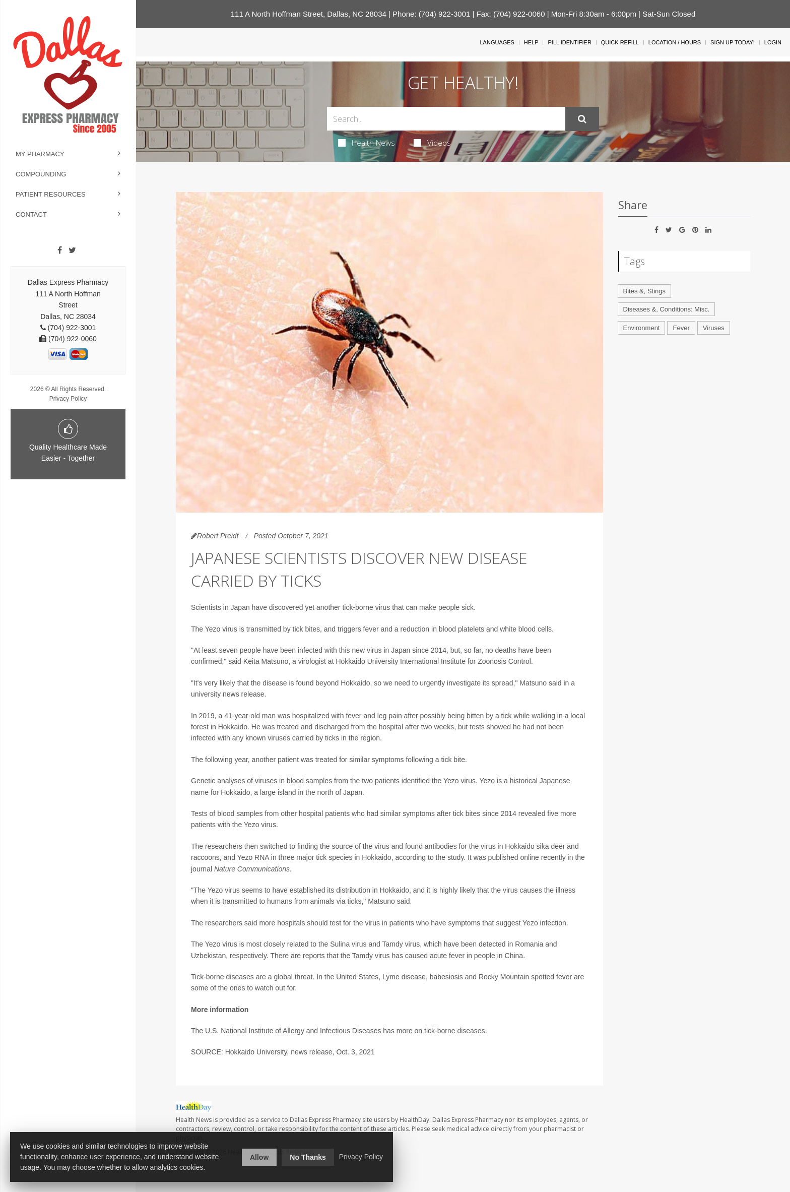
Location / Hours (674, 42)
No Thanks (308, 1157)
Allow (259, 1157)
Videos (432, 143)
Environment (641, 328)
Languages (497, 42)
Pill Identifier (569, 42)
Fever (681, 328)
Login (772, 42)
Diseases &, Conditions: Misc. (666, 309)
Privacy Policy (68, 398)
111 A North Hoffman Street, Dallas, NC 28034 (308, 14)
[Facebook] (59, 250)
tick (429, 1031)
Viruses (714, 328)
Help (531, 42)
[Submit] (582, 119)
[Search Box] (446, 119)
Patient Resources (51, 194)
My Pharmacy (40, 154)
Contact (31, 214)
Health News (366, 143)
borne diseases (461, 1031)
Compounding (41, 174)
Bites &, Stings (644, 291)
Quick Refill (620, 42)
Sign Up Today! (732, 42)
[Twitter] (72, 250)
